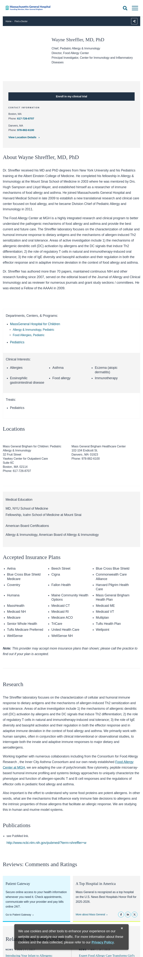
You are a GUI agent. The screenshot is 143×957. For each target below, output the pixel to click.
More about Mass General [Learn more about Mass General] (90, 914)
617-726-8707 (25, 118)
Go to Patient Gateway (18, 914)
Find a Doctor (21, 21)
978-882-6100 (25, 130)
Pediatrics (17, 342)
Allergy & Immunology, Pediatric (33, 329)
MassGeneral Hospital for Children (35, 324)
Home (8, 21)
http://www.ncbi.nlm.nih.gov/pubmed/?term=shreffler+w (46, 843)
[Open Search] (125, 8)
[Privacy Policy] (103, 942)
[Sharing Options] (134, 21)
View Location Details (22, 137)
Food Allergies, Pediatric (29, 335)
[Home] (30, 8)
